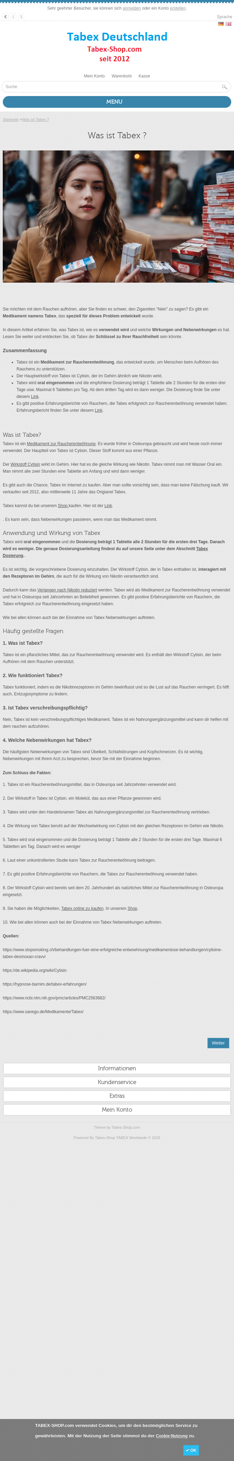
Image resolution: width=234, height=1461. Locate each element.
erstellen (177, 8)
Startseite (11, 119)
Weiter (218, 1042)
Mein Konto (94, 76)
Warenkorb (122, 76)
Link (35, 396)
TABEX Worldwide (131, 1138)
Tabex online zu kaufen (82, 908)
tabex (8, 956)
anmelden (132, 8)
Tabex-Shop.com (126, 1127)
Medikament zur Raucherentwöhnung (61, 443)
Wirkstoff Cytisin (25, 464)
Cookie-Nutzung (172, 1435)
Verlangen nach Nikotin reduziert (67, 590)
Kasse (144, 76)
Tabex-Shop (105, 1138)
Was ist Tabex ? (35, 119)
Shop (63, 505)
